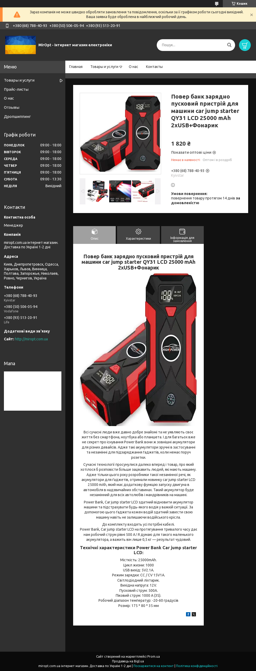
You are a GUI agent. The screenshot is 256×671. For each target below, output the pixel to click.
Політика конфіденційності (197, 666)
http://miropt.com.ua (31, 339)
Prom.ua (153, 656)
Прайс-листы (16, 89)
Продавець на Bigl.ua (128, 661)
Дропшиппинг (17, 116)
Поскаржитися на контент (153, 666)
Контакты (154, 67)
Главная (76, 67)
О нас (133, 67)
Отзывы (11, 107)
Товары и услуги (104, 67)
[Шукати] (229, 45)
